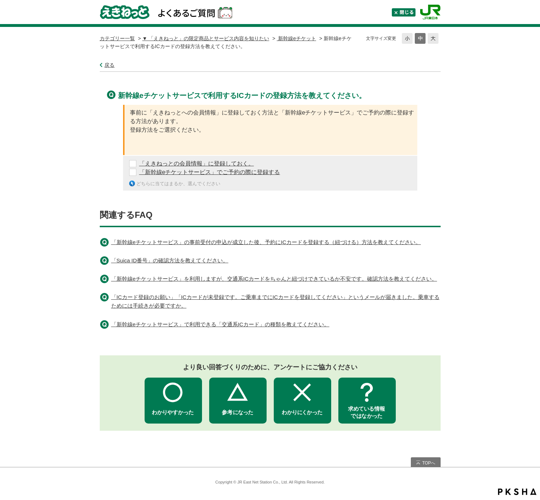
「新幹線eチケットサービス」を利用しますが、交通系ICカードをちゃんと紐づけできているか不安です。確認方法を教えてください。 (274, 279)
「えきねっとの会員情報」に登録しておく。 (196, 163)
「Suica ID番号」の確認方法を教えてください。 (170, 260)
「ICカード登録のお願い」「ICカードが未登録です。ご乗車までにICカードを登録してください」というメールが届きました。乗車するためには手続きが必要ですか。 (275, 301)
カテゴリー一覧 (117, 38)
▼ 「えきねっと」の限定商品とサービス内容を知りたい (205, 38)
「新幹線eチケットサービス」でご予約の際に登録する (209, 172)
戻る (109, 65)
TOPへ (428, 463)
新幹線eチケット (296, 38)
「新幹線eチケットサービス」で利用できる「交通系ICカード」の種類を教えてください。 (220, 324)
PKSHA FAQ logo (517, 491)
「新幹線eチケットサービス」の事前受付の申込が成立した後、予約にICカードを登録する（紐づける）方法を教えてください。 (266, 242)
